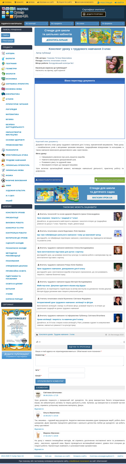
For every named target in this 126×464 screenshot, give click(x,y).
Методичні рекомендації (13, 254)
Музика (10, 119)
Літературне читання (17, 104)
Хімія (8, 185)
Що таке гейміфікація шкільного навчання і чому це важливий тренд (69, 235)
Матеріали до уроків (16, 238)
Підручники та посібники (13, 277)
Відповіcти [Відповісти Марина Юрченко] (39, 449)
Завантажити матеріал (49, 180)
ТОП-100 (48, 456)
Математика (12, 114)
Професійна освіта (16, 271)
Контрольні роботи (16, 233)
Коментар (40, 355)
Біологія (10, 58)
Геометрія (11, 68)
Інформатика (13, 94)
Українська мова (15, 170)
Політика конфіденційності (102, 456)
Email (38, 376)
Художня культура (15, 190)
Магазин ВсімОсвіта (84, 2)
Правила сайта (80, 456)
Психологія (12, 150)
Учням (9, 294)
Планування (12, 261)
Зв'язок (30, 2)
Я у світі (10, 196)
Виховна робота (15, 223)
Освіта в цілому (14, 284)
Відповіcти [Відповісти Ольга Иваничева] (39, 429)
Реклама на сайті (45, 2)
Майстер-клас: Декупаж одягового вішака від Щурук (61, 285)
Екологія (10, 74)
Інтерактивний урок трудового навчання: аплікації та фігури (65, 302)
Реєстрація (104, 2)
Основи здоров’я (15, 140)
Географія (11, 63)
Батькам (10, 289)
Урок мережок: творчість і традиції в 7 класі (57, 218)
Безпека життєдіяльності (15, 125)
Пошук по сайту (64, 2)
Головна (38, 456)
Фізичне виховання (16, 180)
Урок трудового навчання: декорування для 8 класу (61, 269)
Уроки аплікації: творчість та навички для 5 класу (60, 319)
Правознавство (14, 145)
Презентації (12, 218)
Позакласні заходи (16, 248)
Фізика (9, 175)
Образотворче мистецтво (13, 133)
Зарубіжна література (17, 84)
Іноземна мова (14, 89)
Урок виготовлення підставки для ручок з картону (60, 252)
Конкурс (19, 2)
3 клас (72, 334)
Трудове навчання (61, 334)
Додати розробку (95, 14)
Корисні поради (14, 299)
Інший (9, 201)
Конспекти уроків (46, 334)
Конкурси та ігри (15, 228)
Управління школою (17, 266)
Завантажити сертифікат (110, 180)
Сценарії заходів (15, 243)
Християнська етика (17, 155)
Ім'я (37, 370)
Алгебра (10, 53)
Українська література (17, 165)
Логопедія (11, 109)
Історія (9, 99)
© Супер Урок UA (12, 456)
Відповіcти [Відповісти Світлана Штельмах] (39, 409)
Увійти (119, 2)
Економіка (11, 79)
